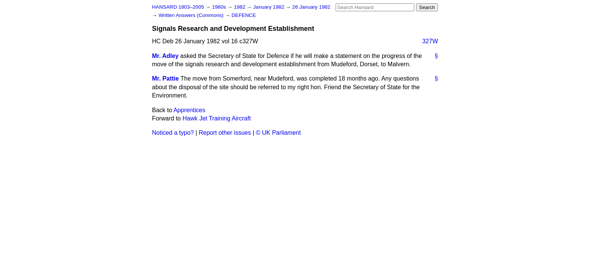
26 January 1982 (311, 7)
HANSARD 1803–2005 (178, 7)
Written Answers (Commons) (191, 15)
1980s (219, 7)
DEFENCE (243, 15)
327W (430, 41)
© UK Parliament (278, 132)
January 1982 (269, 7)
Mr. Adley (165, 56)
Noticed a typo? (173, 132)
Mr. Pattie (165, 78)
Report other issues (225, 132)
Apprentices (189, 110)
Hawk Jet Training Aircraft (216, 118)
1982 (240, 7)
